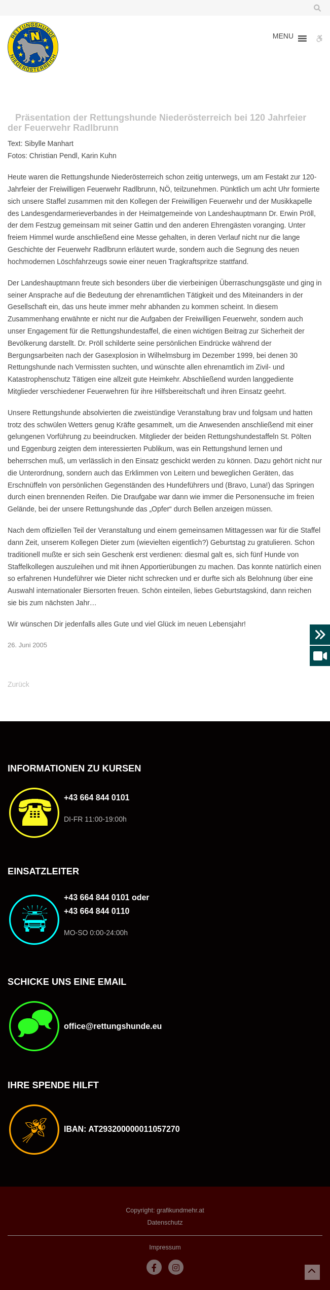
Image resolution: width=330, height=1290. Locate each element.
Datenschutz (164, 1222)
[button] (283, 38)
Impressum (164, 1247)
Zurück (18, 684)
